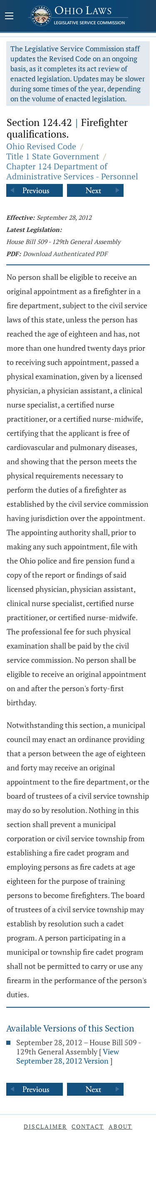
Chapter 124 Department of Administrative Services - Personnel (72, 171)
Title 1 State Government (52, 156)
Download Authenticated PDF (65, 253)
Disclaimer (45, 1126)
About (120, 1126)
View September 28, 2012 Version (67, 1056)
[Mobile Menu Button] (9, 17)
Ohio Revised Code (41, 146)
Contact (88, 1126)
